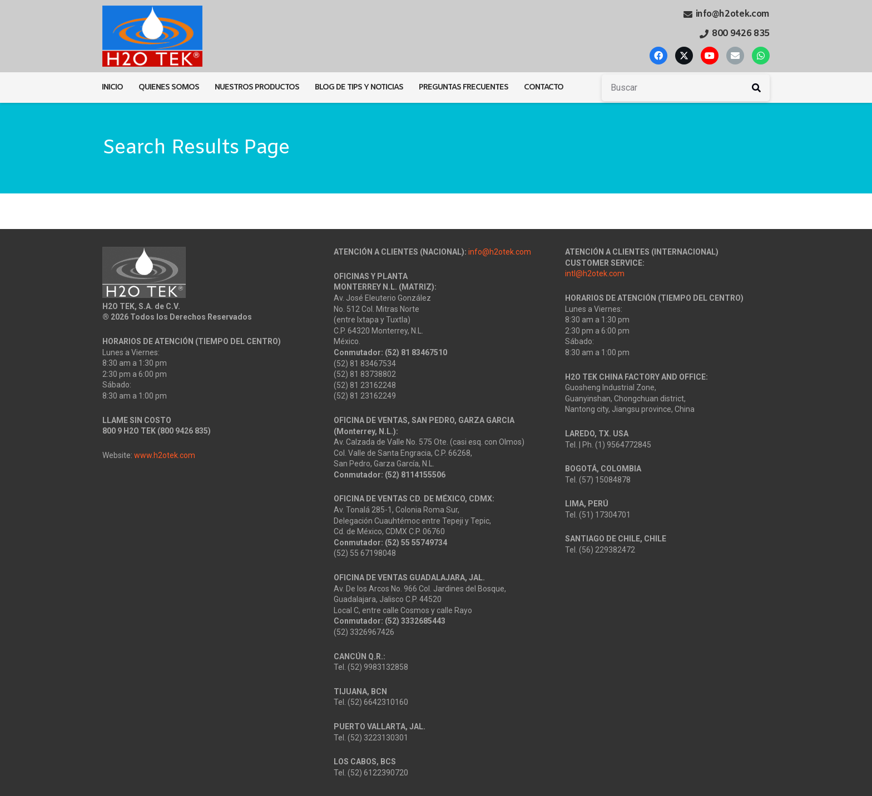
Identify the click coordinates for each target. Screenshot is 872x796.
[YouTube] (710, 55)
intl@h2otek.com (595, 273)
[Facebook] (658, 55)
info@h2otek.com (499, 251)
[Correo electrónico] (735, 55)
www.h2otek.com (164, 455)
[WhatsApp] (761, 55)
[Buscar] (686, 87)
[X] (684, 55)
